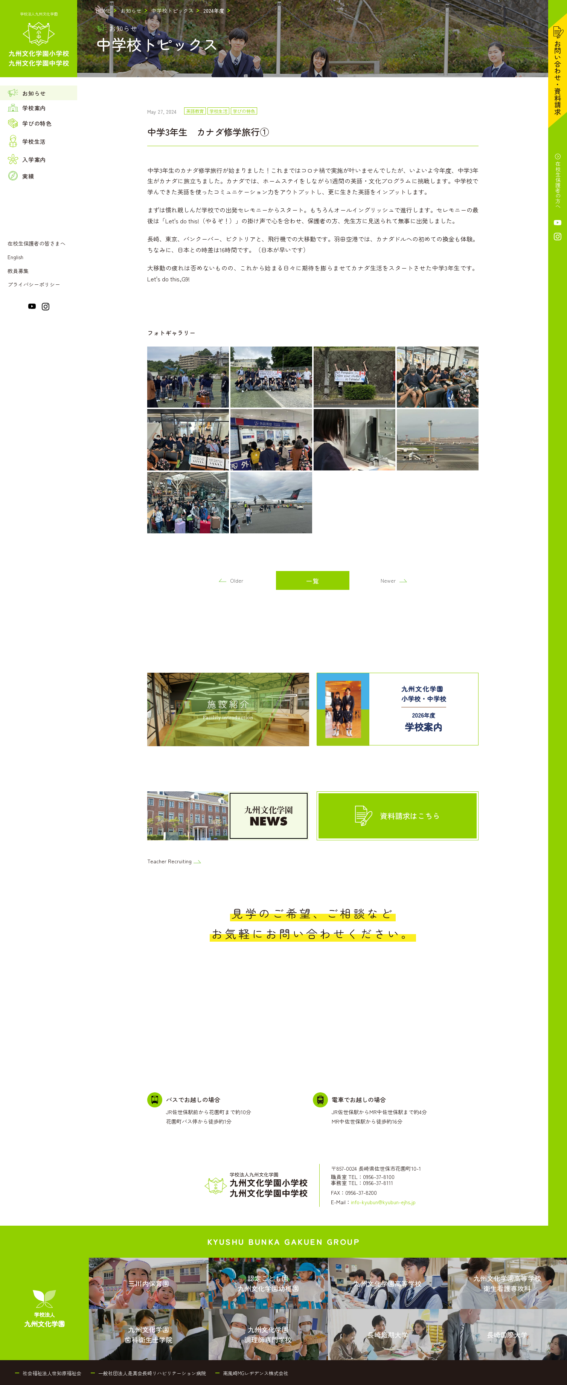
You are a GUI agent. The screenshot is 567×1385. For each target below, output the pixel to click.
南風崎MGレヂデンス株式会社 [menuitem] (255, 1373)
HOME (103, 10)
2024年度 (213, 10)
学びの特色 (244, 111)
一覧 (313, 580)
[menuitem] (38, 93)
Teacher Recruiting (174, 861)
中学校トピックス (172, 10)
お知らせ (131, 10)
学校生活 (218, 111)
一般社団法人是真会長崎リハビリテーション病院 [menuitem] (152, 1373)
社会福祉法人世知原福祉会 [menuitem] (52, 1373)
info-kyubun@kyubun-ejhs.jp (383, 1202)
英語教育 (195, 111)
